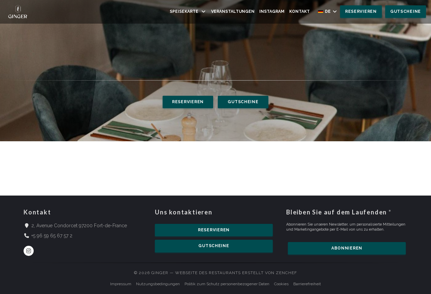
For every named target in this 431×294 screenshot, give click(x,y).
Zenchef (286, 272)
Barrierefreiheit (307, 284)
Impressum (120, 284)
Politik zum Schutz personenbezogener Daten (227, 284)
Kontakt (299, 11)
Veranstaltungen (233, 11)
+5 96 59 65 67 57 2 (51, 235)
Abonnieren (346, 248)
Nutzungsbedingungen (158, 284)
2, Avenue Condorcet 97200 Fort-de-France (79, 225)
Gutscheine (405, 11)
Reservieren (361, 11)
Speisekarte (188, 11)
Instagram (272, 11)
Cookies (281, 284)
